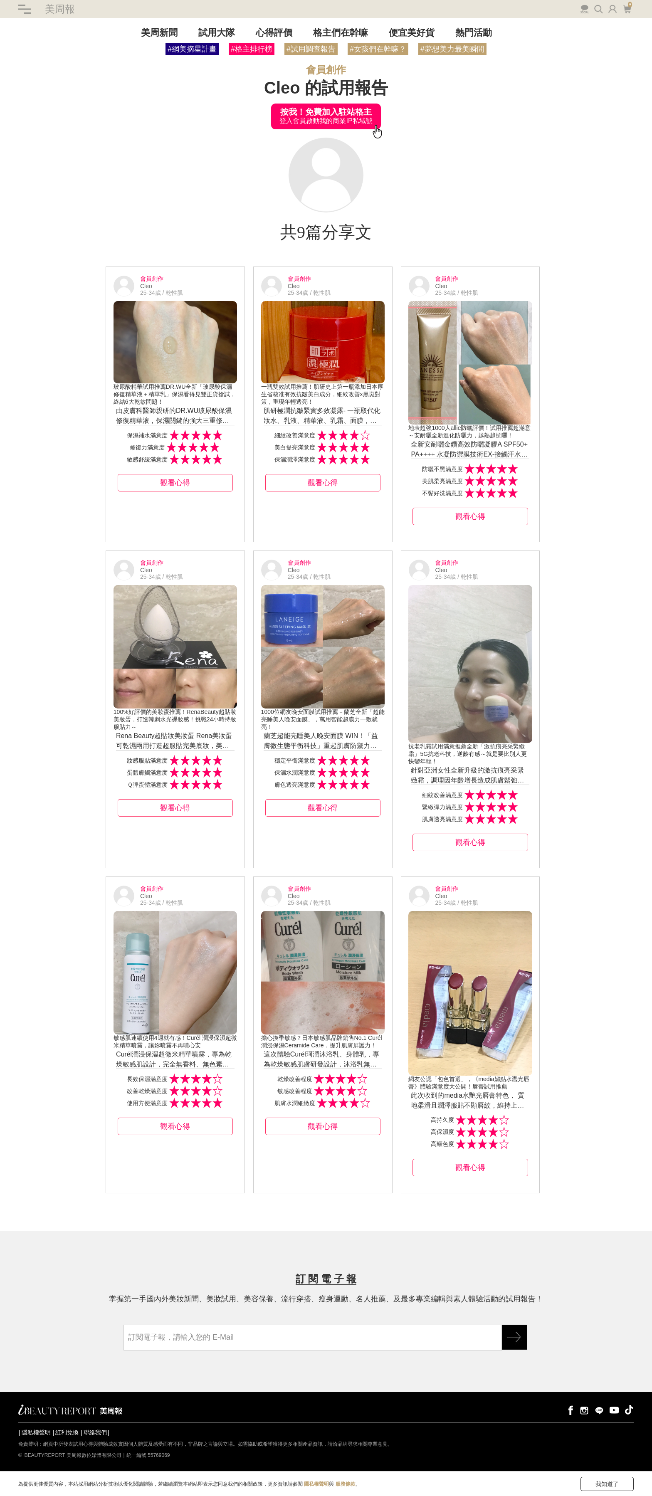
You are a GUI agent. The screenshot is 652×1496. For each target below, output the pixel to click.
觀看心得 (175, 483)
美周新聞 (159, 32)
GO (514, 1337)
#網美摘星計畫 (192, 49)
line (599, 1410)
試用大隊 (216, 32)
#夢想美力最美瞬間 (452, 49)
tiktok (629, 1410)
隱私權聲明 (36, 1432)
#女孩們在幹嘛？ (378, 49)
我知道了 (607, 1484)
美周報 (60, 9)
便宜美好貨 (412, 32)
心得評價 (274, 32)
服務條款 (346, 1484)
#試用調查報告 (311, 49)
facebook (569, 1410)
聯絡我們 (95, 1432)
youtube (614, 1410)
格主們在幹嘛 (340, 32)
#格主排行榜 (251, 49)
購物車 (627, 8)
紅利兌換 (67, 1432)
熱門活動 (473, 32)
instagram (584, 1410)
